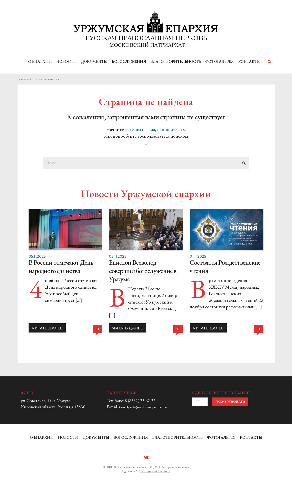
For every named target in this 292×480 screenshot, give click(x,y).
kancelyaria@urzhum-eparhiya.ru (143, 407)
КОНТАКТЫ (249, 61)
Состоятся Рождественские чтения (225, 266)
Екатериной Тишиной (155, 471)
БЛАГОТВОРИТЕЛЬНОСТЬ (176, 61)
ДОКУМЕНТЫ (94, 61)
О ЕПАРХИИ (40, 61)
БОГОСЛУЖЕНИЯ (129, 61)
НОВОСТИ (66, 61)
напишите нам (171, 129)
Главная (23, 79)
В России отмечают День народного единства (61, 266)
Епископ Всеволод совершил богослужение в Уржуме (142, 270)
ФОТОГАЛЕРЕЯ (219, 61)
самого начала (141, 129)
